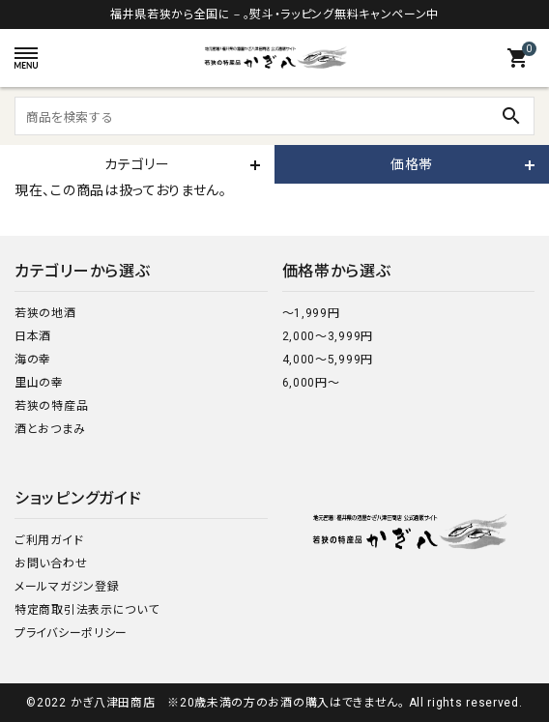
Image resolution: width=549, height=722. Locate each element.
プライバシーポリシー (71, 633)
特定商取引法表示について (86, 610)
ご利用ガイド (48, 540)
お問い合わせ (50, 563)
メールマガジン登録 (66, 586)
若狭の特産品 (51, 406)
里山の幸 (39, 383)
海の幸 (32, 359)
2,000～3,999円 (327, 336)
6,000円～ (311, 383)
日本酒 (32, 336)
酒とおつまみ (49, 429)
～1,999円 (311, 313)
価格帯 (411, 164)
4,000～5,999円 (327, 359)
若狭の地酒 (45, 313)
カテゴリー (137, 164)
